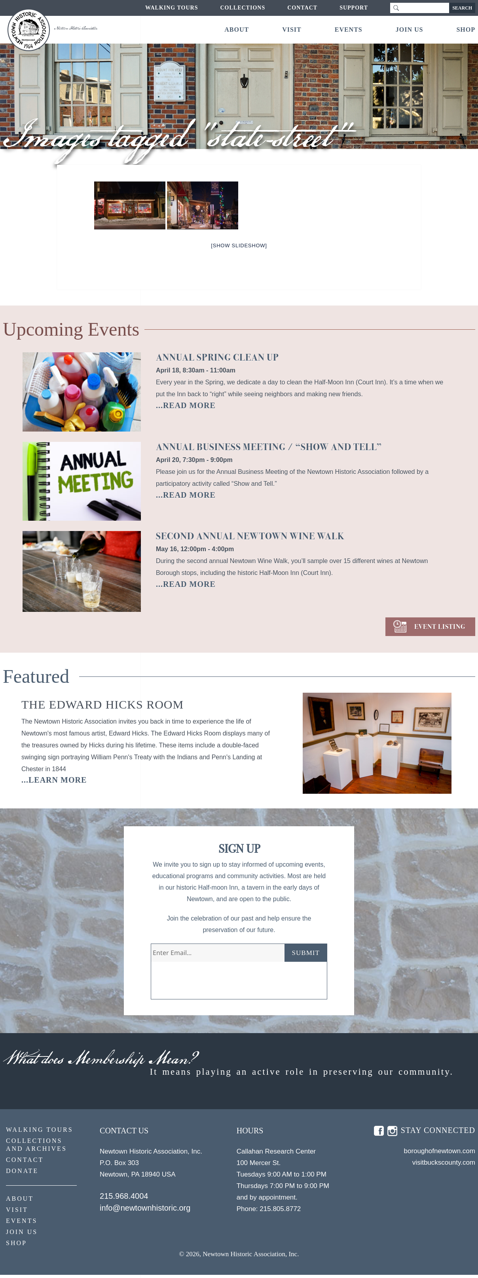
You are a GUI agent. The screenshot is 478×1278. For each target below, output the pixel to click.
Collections (242, 8)
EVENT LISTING (439, 627)
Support (354, 8)
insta (392, 1134)
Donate (22, 1174)
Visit (292, 29)
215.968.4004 (124, 1199)
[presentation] (211, 983)
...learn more (54, 780)
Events (348, 29)
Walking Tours (171, 8)
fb (379, 1134)
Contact (302, 8)
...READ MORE (186, 405)
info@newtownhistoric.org (145, 1211)
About (236, 29)
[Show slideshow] (239, 245)
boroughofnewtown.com (439, 1154)
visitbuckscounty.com (443, 1165)
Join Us (409, 29)
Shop (465, 29)
